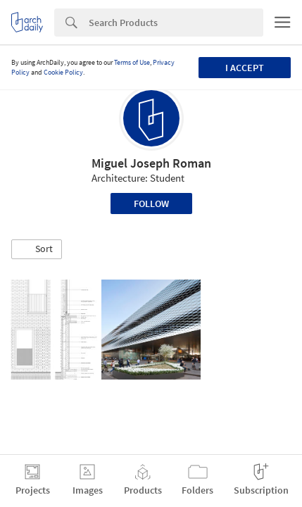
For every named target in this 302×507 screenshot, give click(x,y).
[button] (36, 249)
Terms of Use (132, 62)
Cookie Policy (63, 72)
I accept (244, 67)
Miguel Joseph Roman (151, 163)
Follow (151, 203)
